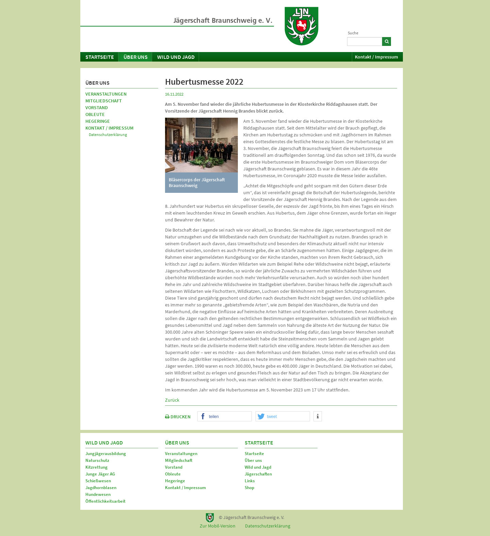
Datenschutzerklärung (108, 134)
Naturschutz (97, 460)
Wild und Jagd (176, 56)
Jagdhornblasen (100, 487)
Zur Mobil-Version (217, 526)
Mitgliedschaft (103, 101)
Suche (353, 32)
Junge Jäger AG (100, 474)
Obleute (95, 114)
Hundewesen (98, 494)
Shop (249, 487)
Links (250, 481)
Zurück (172, 400)
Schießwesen (98, 481)
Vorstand (96, 107)
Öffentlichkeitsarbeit (105, 501)
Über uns (136, 56)
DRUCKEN (178, 417)
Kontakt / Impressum (376, 57)
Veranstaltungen (106, 94)
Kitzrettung (96, 467)
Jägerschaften (258, 474)
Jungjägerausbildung (105, 453)
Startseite (99, 56)
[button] (224, 417)
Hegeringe (97, 121)
